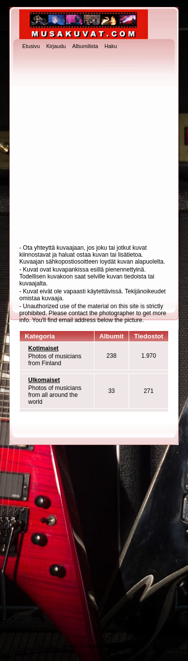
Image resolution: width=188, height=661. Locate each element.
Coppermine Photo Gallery (111, 646)
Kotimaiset (43, 348)
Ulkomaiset (44, 380)
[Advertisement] (93, 148)
